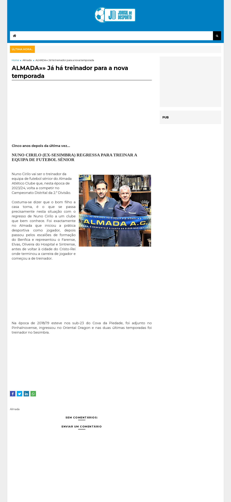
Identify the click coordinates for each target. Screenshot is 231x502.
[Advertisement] (82, 118)
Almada (27, 60)
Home (15, 60)
